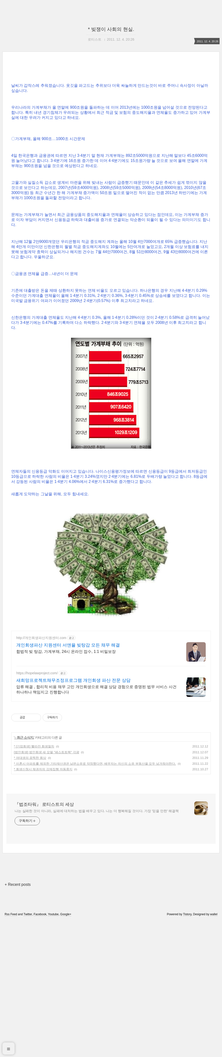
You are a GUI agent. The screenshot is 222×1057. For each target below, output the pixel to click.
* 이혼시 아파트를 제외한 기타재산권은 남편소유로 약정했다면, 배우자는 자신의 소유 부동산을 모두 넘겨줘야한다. (95, 900)
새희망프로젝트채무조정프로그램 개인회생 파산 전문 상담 (73, 816)
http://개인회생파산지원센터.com (41, 774)
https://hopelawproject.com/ (37, 809)
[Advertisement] (111, 108)
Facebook (40, 1050)
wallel (213, 1050)
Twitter (28, 1050)
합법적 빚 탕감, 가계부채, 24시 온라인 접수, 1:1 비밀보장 (66, 788)
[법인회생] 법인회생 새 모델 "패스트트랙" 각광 (46, 888)
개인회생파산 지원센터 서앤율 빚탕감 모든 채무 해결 (68, 781)
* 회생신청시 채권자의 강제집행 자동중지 (43, 905)
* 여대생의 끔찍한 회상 (30, 894)
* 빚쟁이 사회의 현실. (111, 29)
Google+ (65, 1050)
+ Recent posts (18, 1021)
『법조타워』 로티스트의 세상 (44, 940)
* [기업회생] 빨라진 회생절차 (34, 882)
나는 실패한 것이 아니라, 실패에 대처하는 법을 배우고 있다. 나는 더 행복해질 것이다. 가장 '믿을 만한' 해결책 (97, 947)
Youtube (53, 1050)
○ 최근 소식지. (24, 874)
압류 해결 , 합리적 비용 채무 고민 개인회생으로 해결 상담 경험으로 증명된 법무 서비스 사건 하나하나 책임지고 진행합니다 (96, 825)
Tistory (187, 1050)
